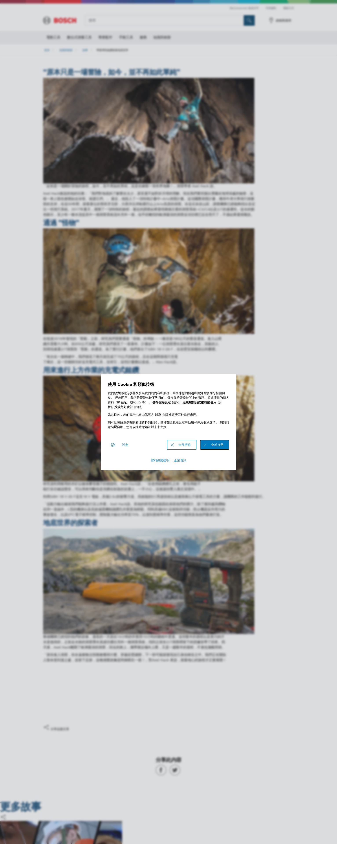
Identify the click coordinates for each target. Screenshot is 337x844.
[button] (168, 727)
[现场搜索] (249, 20)
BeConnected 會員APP (244, 8)
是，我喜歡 (58, 711)
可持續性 (271, 8)
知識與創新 (66, 50)
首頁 (46, 50)
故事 (85, 50)
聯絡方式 (288, 8)
